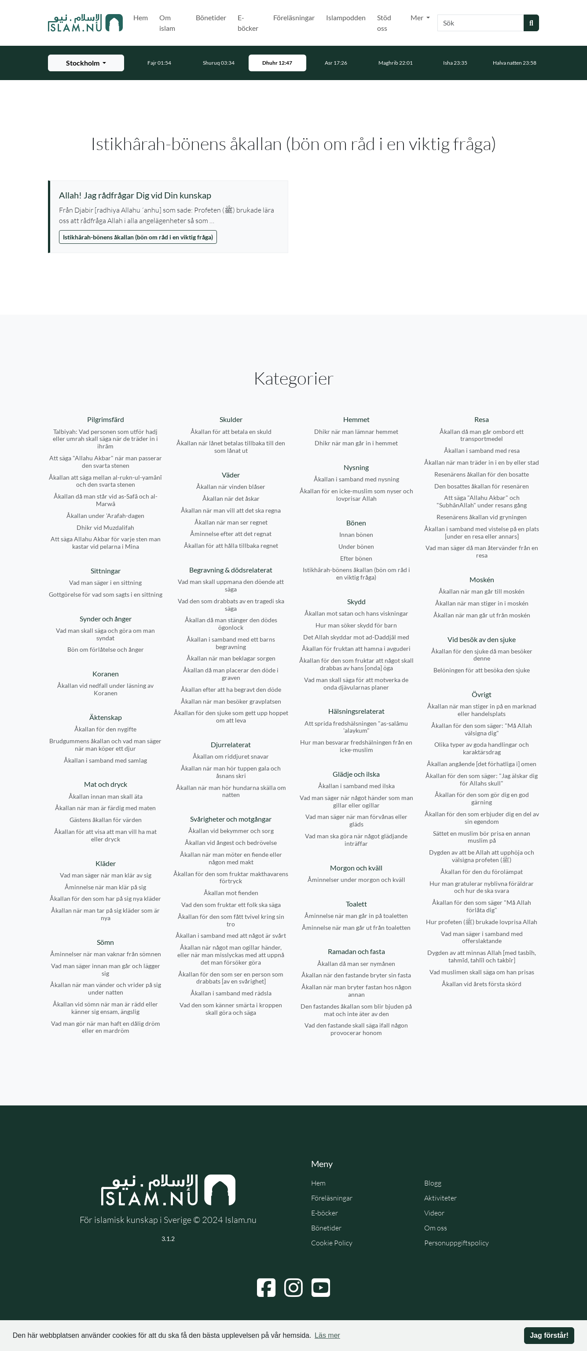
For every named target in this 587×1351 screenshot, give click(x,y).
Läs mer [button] (327, 1335)
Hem (140, 17)
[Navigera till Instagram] (293, 1287)
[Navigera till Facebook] (266, 1287)
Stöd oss (384, 22)
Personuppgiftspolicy (456, 1242)
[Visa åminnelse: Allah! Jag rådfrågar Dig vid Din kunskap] (169, 195)
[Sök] (480, 23)
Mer (418, 17)
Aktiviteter (440, 1197)
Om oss (435, 1227)
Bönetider (211, 17)
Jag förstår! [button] (549, 1335)
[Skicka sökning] (531, 23)
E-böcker (248, 22)
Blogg (432, 1182)
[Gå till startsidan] (85, 23)
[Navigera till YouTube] (321, 1287)
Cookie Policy (331, 1242)
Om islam (167, 22)
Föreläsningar (294, 17)
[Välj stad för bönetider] (86, 63)
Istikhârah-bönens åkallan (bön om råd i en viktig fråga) (138, 237)
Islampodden (346, 17)
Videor (434, 1212)
